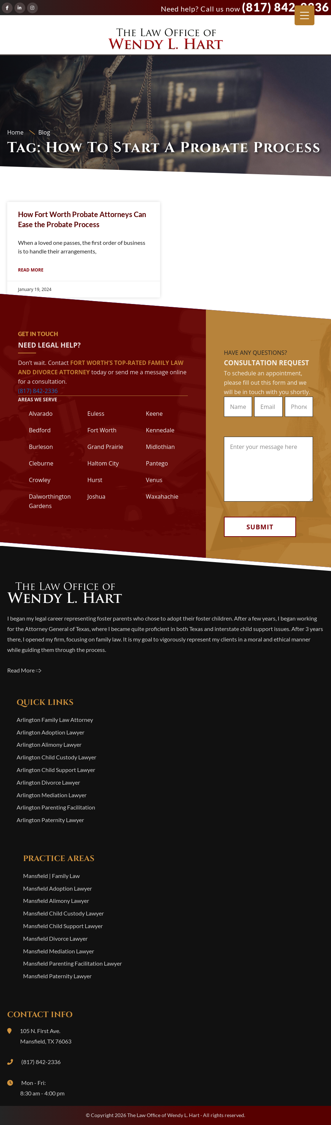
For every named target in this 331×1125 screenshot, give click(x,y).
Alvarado (41, 414)
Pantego (157, 463)
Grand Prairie (105, 447)
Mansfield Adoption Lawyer (57, 888)
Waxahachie (162, 496)
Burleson (41, 447)
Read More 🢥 (24, 670)
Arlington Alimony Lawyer (49, 744)
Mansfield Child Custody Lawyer (63, 913)
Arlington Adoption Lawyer (50, 732)
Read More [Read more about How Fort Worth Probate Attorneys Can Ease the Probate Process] (30, 270)
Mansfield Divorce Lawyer (55, 938)
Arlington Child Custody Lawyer (56, 757)
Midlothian (160, 447)
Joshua (96, 496)
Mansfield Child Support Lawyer (63, 925)
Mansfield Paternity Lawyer (57, 975)
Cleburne (41, 463)
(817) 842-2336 (285, 7)
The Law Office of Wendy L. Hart (165, 41)
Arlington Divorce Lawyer (48, 782)
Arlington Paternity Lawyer (50, 819)
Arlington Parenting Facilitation (56, 807)
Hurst (94, 480)
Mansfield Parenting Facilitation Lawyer (72, 963)
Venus (154, 480)
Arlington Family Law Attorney (55, 719)
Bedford (39, 430)
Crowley (39, 480)
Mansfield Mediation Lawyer (58, 951)
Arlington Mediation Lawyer (52, 794)
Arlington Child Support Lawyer (56, 769)
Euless (95, 414)
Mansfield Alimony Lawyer (56, 900)
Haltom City (103, 463)
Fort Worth (101, 430)
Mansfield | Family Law (51, 875)
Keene (154, 414)
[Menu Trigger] (304, 15)
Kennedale (160, 430)
